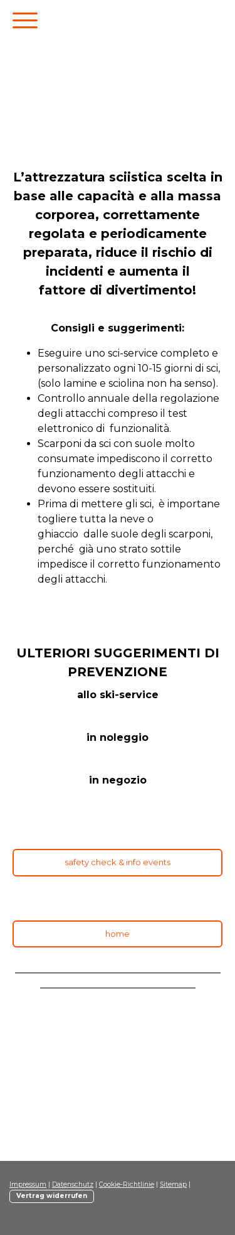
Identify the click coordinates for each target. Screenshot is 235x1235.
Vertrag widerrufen (51, 1196)
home (117, 934)
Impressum (27, 1184)
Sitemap (173, 1184)
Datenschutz (72, 1184)
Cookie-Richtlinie (126, 1184)
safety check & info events (117, 862)
